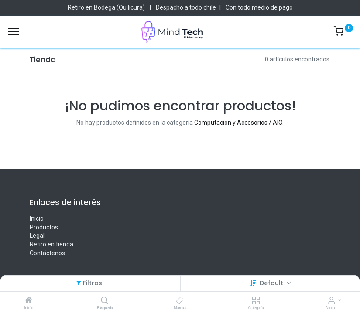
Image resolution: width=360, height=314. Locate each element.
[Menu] (13, 31)
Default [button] (272, 283)
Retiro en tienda (51, 244)
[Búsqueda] (104, 300)
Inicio (37, 218)
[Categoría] (256, 300)
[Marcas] (180, 300)
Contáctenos (47, 252)
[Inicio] (29, 300)
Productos (44, 227)
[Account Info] (331, 300)
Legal (37, 235)
